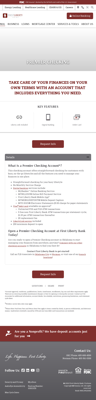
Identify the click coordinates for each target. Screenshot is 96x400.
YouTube (33, 370)
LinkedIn (27, 370)
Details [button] (10, 157)
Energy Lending (13, 7)
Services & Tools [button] (68, 24)
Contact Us (83, 7)
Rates (87, 7)
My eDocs (32, 382)
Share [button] (50, 286)
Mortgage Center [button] (43, 24)
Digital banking (21, 188)
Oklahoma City (41, 254)
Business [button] (13, 24)
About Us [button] (87, 24)
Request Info (48, 143)
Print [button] (62, 286)
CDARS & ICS (55, 7)
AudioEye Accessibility (15, 386)
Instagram (37, 370)
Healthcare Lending (35, 7)
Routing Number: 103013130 (35, 387)
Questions (36, 286)
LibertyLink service (23, 221)
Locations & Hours (78, 7)
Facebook (23, 370)
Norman (56, 254)
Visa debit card (21, 206)
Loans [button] (25, 24)
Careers (69, 7)
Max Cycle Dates (12, 392)
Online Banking (81, 15)
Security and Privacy (14, 382)
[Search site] (92, 7)
